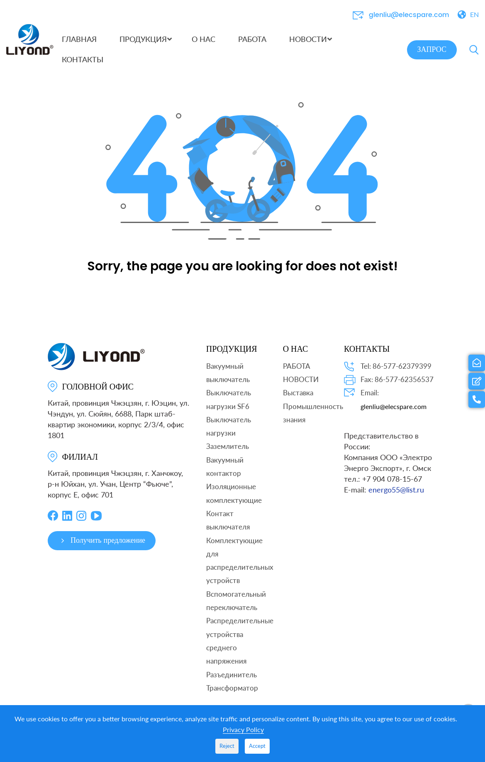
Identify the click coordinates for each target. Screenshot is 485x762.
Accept (257, 746)
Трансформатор (232, 694)
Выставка (298, 399)
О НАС (295, 355)
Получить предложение (102, 547)
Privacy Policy (243, 729)
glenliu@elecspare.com (409, 15)
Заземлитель (227, 453)
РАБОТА (296, 372)
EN (474, 14)
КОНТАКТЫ (367, 355)
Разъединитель (231, 681)
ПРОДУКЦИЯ (231, 355)
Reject (226, 746)
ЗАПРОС (431, 50)
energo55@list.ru (396, 496)
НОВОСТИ (301, 386)
